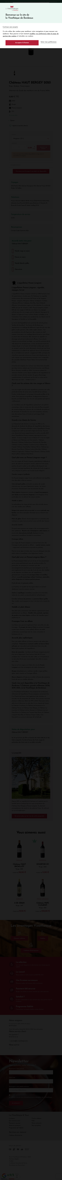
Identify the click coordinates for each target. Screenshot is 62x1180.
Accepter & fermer (22, 43)
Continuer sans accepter (10, 27)
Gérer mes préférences (48, 42)
